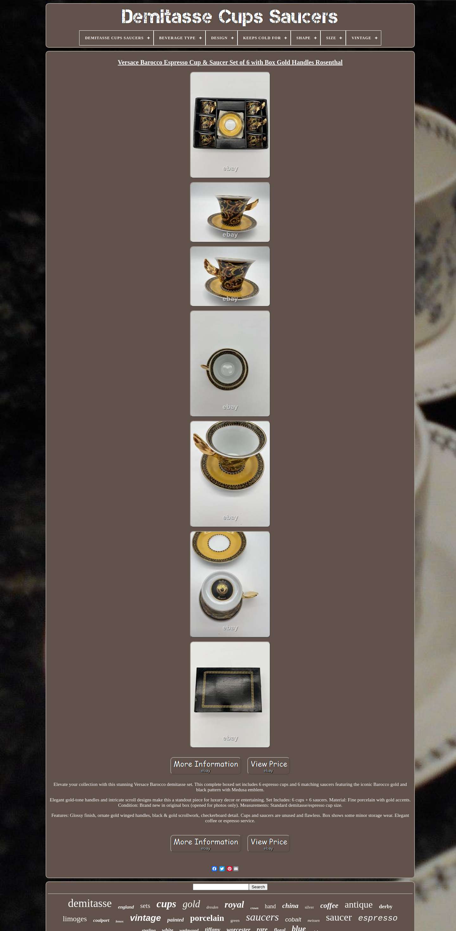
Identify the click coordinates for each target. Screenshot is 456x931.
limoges (75, 919)
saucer (339, 917)
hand (270, 906)
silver (309, 907)
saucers (262, 917)
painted (175, 920)
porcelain (207, 918)
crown (254, 908)
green (235, 920)
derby (386, 906)
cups (166, 904)
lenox (120, 921)
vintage (145, 918)
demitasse (90, 903)
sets (145, 906)
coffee (329, 906)
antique (358, 904)
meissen (313, 920)
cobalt (293, 919)
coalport (101, 920)
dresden (212, 907)
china (290, 906)
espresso (378, 918)
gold (191, 904)
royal (234, 904)
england (126, 907)
